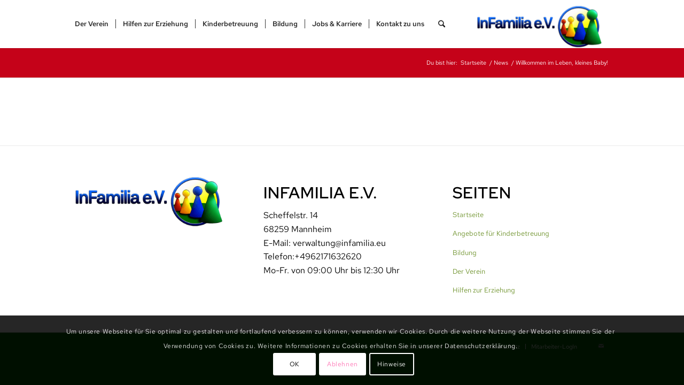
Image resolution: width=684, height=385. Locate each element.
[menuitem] (91, 24)
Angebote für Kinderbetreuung (501, 233)
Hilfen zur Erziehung (484, 290)
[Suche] (441, 24)
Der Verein (469, 271)
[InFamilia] (543, 24)
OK (294, 364)
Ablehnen (342, 364)
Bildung (465, 252)
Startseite (468, 214)
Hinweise (391, 364)
